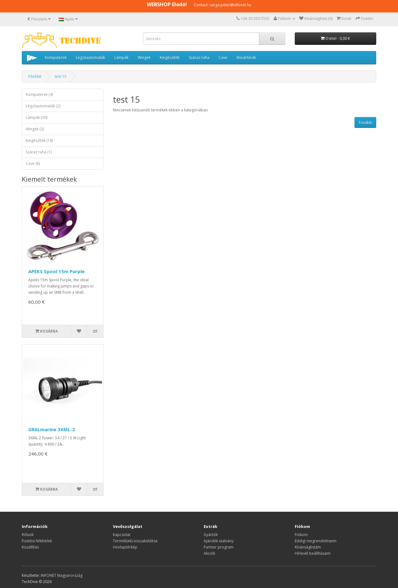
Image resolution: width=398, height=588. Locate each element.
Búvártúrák (246, 57)
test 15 (61, 76)
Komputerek (56, 57)
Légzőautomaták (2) (43, 106)
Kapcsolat (121, 534)
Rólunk (28, 534)
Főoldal (34, 76)
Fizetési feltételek (37, 541)
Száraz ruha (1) (39, 152)
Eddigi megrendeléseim (315, 541)
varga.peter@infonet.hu (230, 4)
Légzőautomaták (90, 57)
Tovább (365, 122)
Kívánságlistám (308, 547)
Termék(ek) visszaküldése (135, 541)
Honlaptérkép (125, 547)
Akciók (209, 553)
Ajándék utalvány (219, 541)
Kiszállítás (30, 547)
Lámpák (121, 57)
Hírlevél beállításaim (313, 553)
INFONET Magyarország (61, 575)
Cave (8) (33, 163)
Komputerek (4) (39, 94)
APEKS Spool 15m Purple (56, 271)
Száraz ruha (199, 57)
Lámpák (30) (36, 117)
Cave (223, 57)
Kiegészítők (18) (39, 140)
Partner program (219, 547)
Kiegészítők (169, 57)
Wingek (144, 57)
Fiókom (301, 534)
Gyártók (211, 534)
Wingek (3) (35, 129)
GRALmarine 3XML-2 (51, 429)
